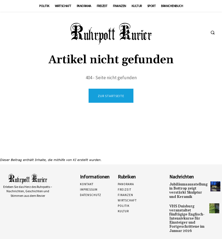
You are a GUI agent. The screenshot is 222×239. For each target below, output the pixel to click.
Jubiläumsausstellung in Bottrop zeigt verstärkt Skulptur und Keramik (187, 188)
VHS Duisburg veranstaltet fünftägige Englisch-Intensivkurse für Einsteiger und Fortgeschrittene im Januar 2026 (187, 210)
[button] (212, 32)
